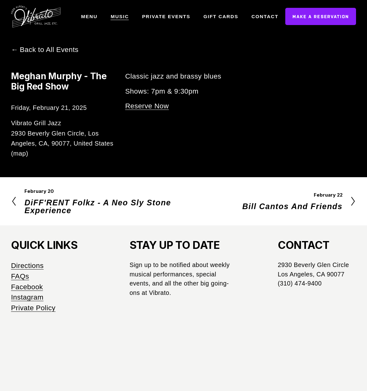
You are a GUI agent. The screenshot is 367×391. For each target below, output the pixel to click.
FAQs (20, 276)
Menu (89, 16)
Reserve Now (147, 106)
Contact (264, 16)
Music (120, 16)
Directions (27, 266)
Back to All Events (49, 50)
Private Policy (33, 308)
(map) (19, 153)
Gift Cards (221, 16)
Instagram (27, 297)
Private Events (166, 16)
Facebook (27, 287)
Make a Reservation (320, 16)
